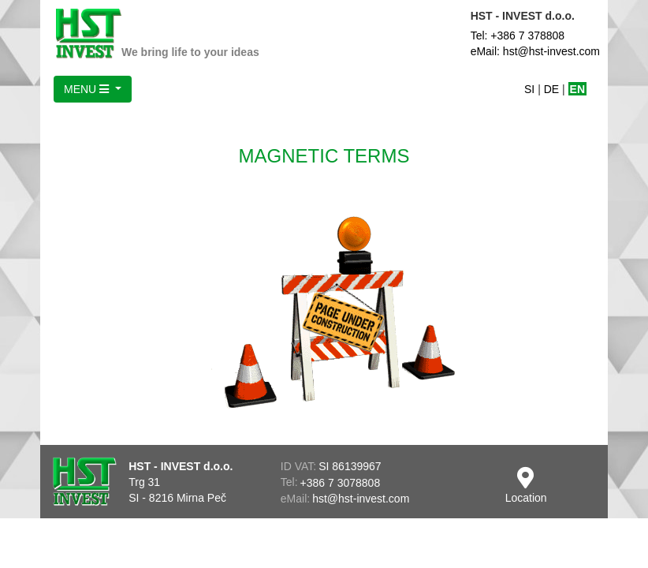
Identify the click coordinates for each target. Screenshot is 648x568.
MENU (88, 89)
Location (526, 485)
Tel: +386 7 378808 (518, 35)
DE (551, 89)
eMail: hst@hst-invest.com (535, 51)
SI (529, 89)
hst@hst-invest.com (360, 498)
